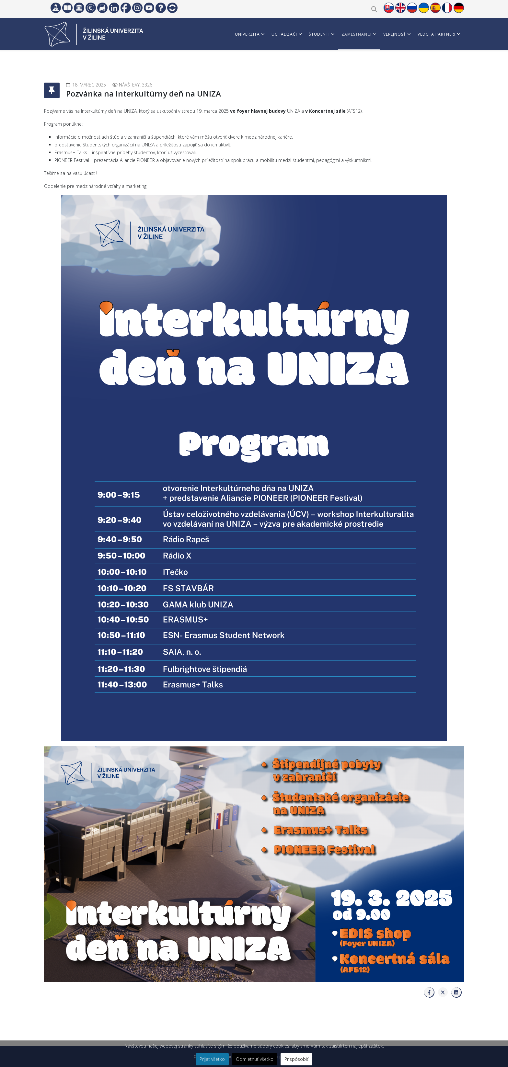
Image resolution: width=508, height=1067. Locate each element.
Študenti (319, 34)
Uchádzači (284, 34)
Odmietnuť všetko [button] (254, 1059)
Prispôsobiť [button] (296, 1059)
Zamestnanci (356, 34)
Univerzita (247, 34)
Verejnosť (394, 34)
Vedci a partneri (437, 34)
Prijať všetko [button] (212, 1059)
